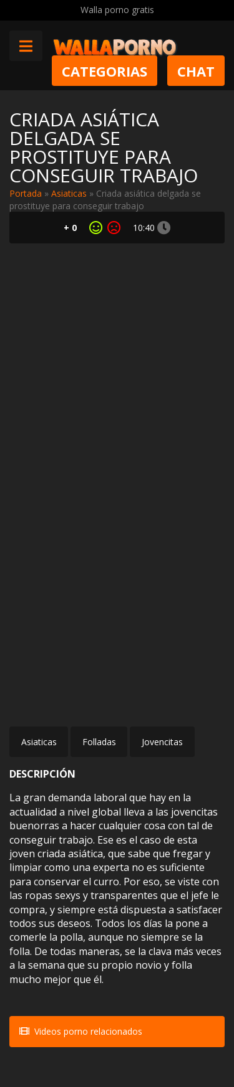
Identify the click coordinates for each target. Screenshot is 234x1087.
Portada (25, 193)
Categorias (104, 70)
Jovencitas (162, 742)
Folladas (99, 742)
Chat (196, 70)
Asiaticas (69, 193)
